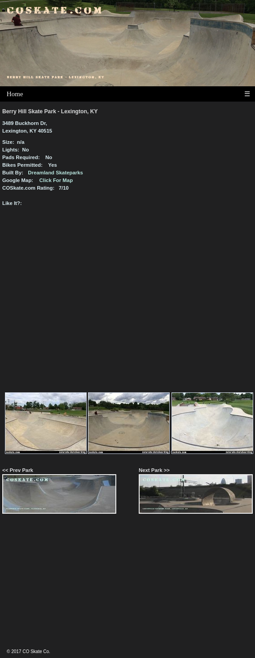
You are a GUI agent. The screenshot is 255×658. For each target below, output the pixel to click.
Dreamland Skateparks (55, 172)
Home (15, 94)
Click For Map (56, 180)
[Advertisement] (127, 585)
